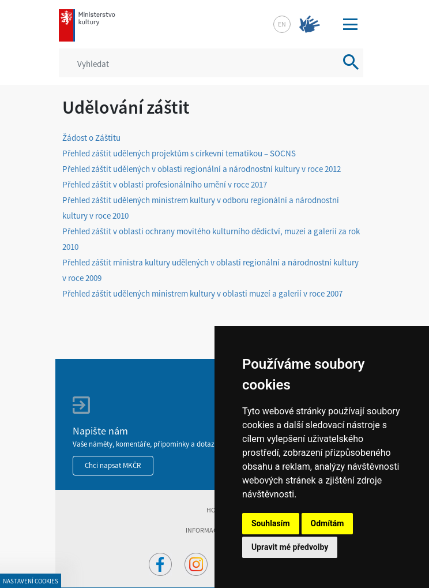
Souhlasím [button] (270, 523)
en (282, 24)
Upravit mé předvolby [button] (289, 547)
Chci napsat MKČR (113, 465)
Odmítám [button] (327, 523)
